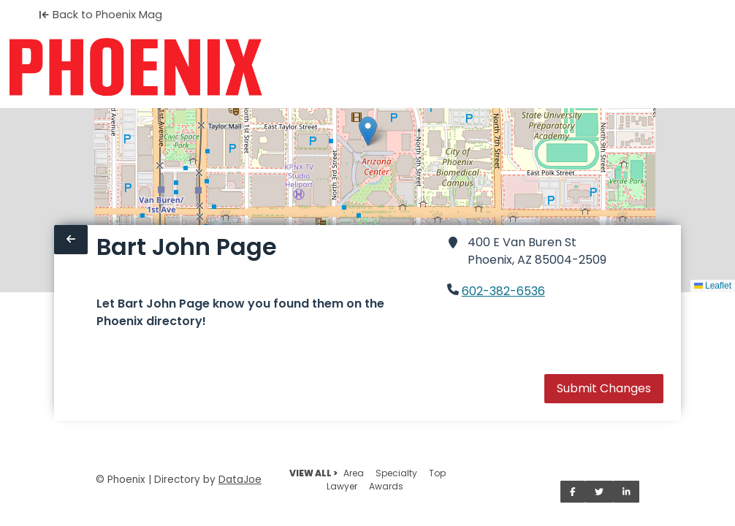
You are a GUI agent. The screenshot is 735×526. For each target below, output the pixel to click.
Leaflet (712, 286)
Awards (386, 486)
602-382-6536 (503, 291)
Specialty (396, 473)
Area (353, 473)
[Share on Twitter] (599, 492)
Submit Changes (604, 388)
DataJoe (240, 480)
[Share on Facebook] (572, 492)
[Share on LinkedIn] (626, 492)
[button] (368, 131)
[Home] (135, 67)
